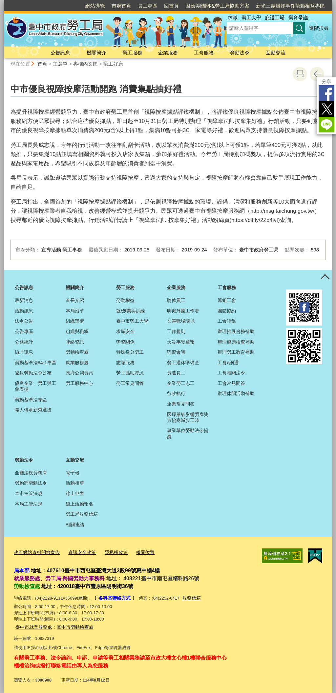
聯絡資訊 (75, 342)
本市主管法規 (28, 493)
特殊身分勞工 (130, 352)
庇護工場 (274, 17)
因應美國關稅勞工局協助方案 (217, 6)
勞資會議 (176, 352)
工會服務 (204, 52)
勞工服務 (132, 52)
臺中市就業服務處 (32, 624)
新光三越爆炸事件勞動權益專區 (290, 6)
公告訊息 (60, 52)
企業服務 (168, 52)
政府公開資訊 (79, 372)
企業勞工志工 (181, 383)
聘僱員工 (176, 300)
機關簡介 (96, 52)
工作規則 (176, 331)
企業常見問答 (181, 403)
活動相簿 (75, 482)
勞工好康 (113, 64)
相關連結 (75, 524)
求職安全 (125, 331)
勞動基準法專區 (31, 399)
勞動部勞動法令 (31, 482)
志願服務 (125, 362)
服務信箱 (188, 596)
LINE (326, 124)
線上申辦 (75, 493)
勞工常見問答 (130, 383)
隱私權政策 (110, 551)
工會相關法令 (231, 372)
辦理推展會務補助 (236, 331)
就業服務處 (77, 362)
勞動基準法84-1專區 (35, 362)
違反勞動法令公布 (33, 372)
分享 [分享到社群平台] (326, 81)
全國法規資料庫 (31, 472)
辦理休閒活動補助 (236, 393)
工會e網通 (228, 362)
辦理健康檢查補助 (236, 342)
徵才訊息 (24, 352)
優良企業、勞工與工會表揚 (35, 386)
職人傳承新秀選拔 (33, 409)
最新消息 (24, 300)
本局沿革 (75, 310)
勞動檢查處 (77, 352)
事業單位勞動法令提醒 (187, 433)
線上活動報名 (79, 503)
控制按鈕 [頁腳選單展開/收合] (325, 277)
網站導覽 (95, 6)
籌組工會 (227, 300)
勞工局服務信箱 (82, 514)
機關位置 (137, 551)
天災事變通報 (181, 342)
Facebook (326, 93)
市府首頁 (121, 6)
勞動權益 (125, 300)
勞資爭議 (298, 17)
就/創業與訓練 (130, 310)
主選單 (60, 64)
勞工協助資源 (130, 372)
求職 (233, 17)
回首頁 (171, 6)
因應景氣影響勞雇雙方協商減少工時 (187, 417)
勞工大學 (251, 17)
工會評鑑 (227, 321)
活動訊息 (24, 310)
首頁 (42, 64)
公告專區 (24, 331)
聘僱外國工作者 (183, 310)
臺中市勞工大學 (132, 321)
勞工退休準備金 (183, 362)
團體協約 (227, 310)
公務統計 (24, 342)
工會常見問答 (231, 383)
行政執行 (176, 393)
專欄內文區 (85, 64)
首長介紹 (75, 300)
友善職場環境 (181, 321)
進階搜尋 (319, 28)
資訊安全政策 (78, 551)
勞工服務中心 (79, 383)
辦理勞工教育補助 (236, 352)
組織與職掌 (77, 331)
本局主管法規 (28, 503)
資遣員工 (176, 372)
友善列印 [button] (300, 74)
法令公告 (24, 321)
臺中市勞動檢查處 (71, 624)
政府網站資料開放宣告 (35, 551)
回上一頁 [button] (317, 74)
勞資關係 (125, 342)
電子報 (72, 472)
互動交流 (275, 52)
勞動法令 (239, 52)
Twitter (326, 109)
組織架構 (75, 321)
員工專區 (148, 6)
